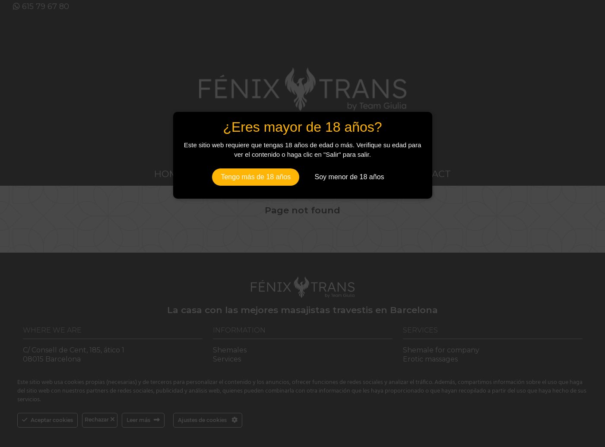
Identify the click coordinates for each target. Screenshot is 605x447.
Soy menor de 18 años (349, 177)
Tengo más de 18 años (256, 177)
